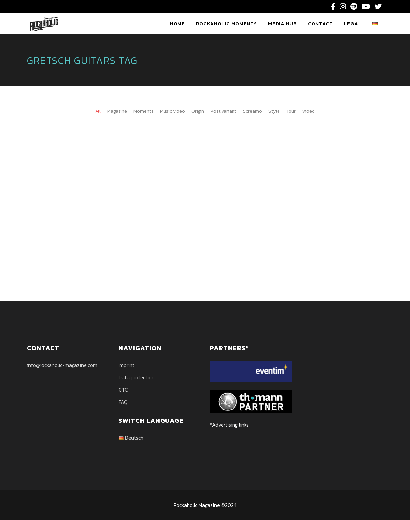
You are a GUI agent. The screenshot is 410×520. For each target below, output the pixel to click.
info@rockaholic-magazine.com (62, 365)
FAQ (123, 402)
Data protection (136, 377)
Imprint (126, 365)
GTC (123, 390)
